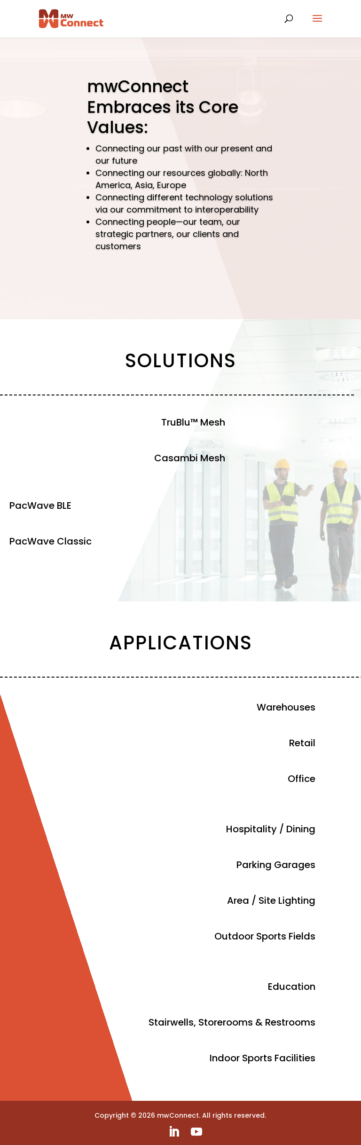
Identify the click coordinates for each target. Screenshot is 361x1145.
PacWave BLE (40, 505)
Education (291, 986)
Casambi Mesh (189, 458)
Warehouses (286, 707)
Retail (302, 743)
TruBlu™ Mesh (193, 422)
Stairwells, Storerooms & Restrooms (232, 1022)
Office (301, 778)
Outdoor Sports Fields (264, 936)
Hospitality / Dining (270, 829)
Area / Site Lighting (271, 900)
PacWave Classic (50, 541)
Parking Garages (275, 864)
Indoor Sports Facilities (262, 1058)
